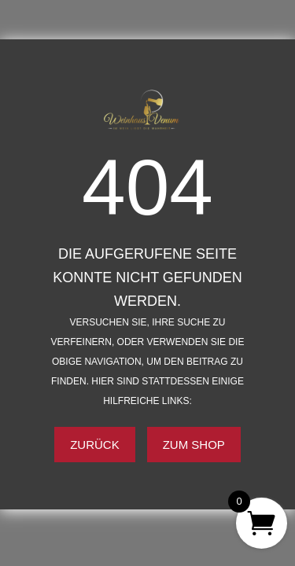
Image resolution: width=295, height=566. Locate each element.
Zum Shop (194, 444)
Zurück (95, 444)
